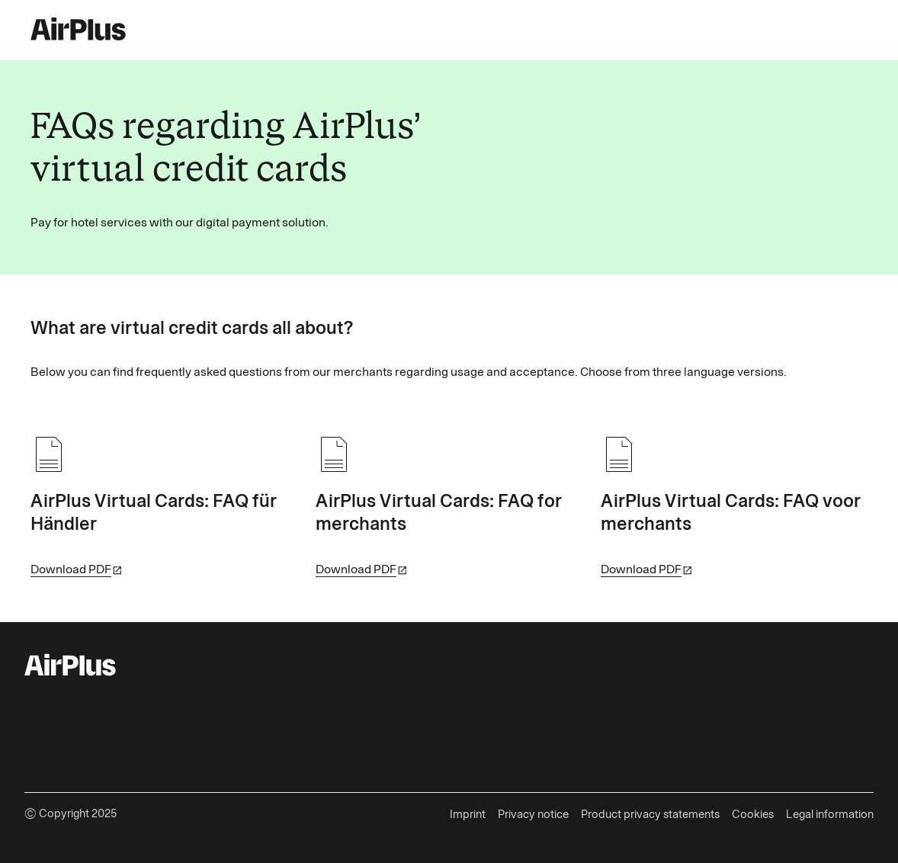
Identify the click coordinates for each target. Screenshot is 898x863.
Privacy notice (533, 814)
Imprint (468, 814)
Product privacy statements (650, 814)
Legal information (830, 814)
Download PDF (70, 569)
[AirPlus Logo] (70, 667)
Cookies (753, 814)
